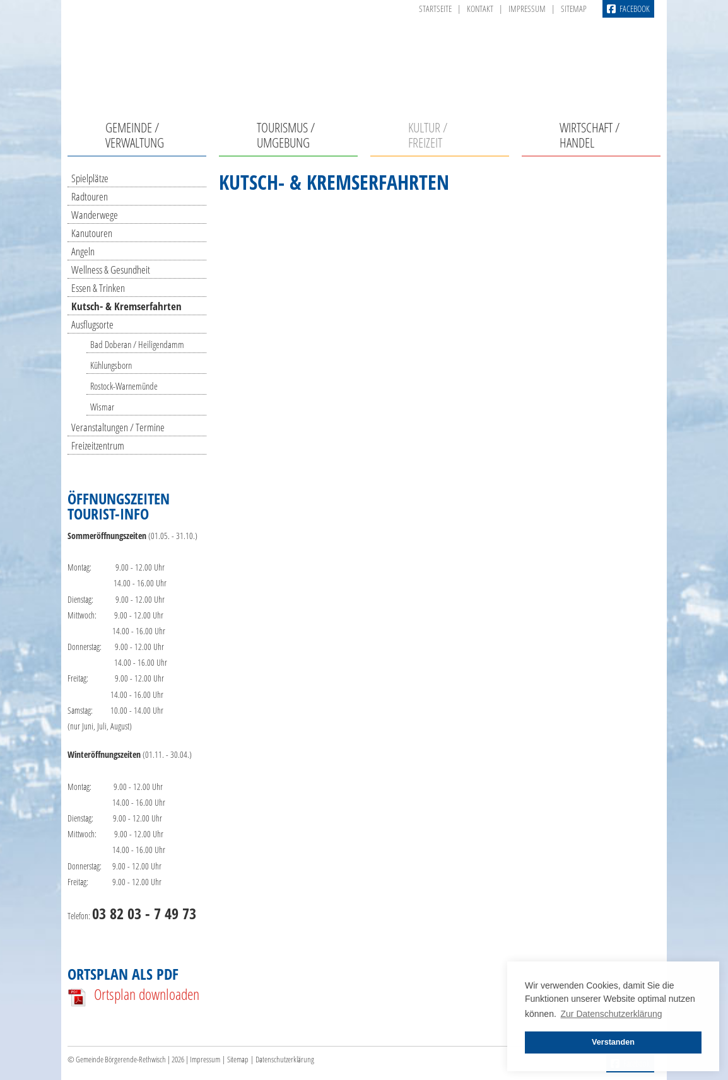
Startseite (435, 9)
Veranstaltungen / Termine (118, 427)
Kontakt (480, 9)
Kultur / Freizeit (427, 135)
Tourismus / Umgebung (286, 135)
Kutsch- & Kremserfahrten (126, 306)
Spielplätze (90, 178)
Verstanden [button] (613, 1042)
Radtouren (89, 196)
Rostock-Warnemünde (124, 386)
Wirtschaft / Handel (589, 135)
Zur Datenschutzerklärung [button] (611, 1014)
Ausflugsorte (92, 324)
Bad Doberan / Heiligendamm (137, 344)
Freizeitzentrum (97, 445)
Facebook (628, 9)
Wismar (102, 406)
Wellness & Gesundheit (110, 269)
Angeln (83, 251)
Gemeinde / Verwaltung (134, 135)
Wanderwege (94, 214)
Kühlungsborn (111, 365)
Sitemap (574, 9)
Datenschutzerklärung (284, 1059)
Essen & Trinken (98, 288)
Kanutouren (91, 233)
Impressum (527, 9)
